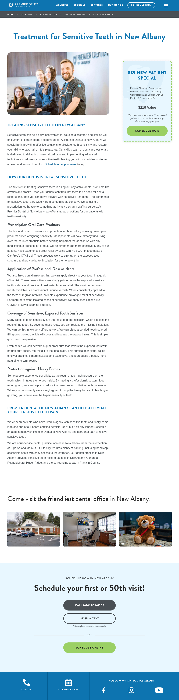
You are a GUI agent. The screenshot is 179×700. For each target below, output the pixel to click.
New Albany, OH (48, 14)
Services (97, 5)
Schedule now (141, 5)
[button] (166, 5)
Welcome (62, 5)
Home (10, 14)
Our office (115, 5)
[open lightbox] (33, 529)
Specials (79, 5)
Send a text (89, 618)
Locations (26, 14)
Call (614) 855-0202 (89, 605)
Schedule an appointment (60, 164)
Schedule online (89, 648)
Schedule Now (147, 131)
